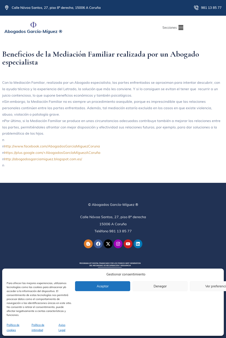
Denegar (160, 286)
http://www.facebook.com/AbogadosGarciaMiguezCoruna (52, 146)
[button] (173, 27)
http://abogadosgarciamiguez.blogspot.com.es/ (43, 159)
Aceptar (103, 286)
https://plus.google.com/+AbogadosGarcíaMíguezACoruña (52, 152)
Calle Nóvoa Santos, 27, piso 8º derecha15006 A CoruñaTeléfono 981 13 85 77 (113, 224)
